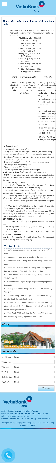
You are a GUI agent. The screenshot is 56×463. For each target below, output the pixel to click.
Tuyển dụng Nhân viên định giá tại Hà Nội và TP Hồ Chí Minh (28, 252)
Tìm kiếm (46, 388)
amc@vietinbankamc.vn (40, 419)
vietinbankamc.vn (16, 419)
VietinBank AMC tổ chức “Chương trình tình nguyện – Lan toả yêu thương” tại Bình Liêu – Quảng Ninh (28, 269)
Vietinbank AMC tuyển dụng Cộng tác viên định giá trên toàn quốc (28, 283)
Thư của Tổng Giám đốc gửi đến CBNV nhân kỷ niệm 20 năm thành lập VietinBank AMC (28, 297)
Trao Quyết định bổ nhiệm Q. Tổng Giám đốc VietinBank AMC (28, 276)
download (11, 188)
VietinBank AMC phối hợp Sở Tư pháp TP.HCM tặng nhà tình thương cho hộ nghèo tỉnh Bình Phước (28, 315)
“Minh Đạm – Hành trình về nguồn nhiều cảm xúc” (27, 257)
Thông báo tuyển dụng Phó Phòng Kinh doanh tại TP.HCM (28, 290)
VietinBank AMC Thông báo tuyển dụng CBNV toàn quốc (28, 262)
